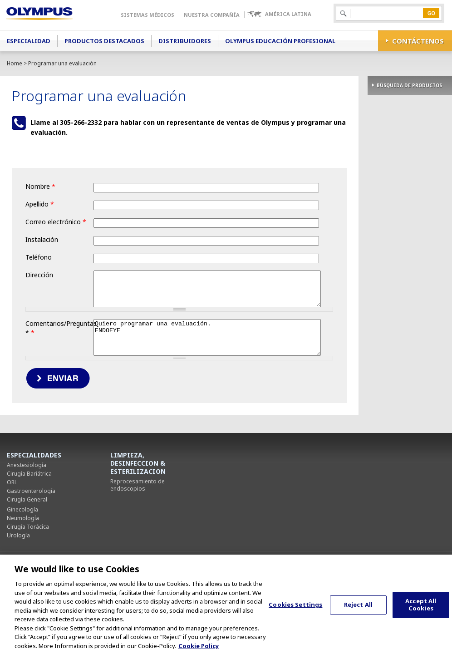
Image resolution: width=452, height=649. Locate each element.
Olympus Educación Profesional (280, 41)
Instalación (41, 239)
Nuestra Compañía (212, 14)
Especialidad (28, 41)
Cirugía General (27, 540)
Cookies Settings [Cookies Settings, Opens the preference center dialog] (295, 611)
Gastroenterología (31, 531)
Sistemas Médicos (147, 14)
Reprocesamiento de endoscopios (137, 525)
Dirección (39, 274)
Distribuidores (184, 41)
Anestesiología (26, 505)
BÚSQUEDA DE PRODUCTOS (409, 85)
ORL (12, 522)
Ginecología (22, 550)
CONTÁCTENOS (418, 40)
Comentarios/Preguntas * (59, 344)
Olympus (52, 15)
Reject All (358, 611)
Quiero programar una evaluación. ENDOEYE (152, 374)
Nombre (40, 186)
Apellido (39, 204)
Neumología (23, 558)
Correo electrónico (55, 221)
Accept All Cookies (420, 611)
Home (14, 63)
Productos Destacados (104, 41)
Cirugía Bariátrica (29, 514)
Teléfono (38, 257)
